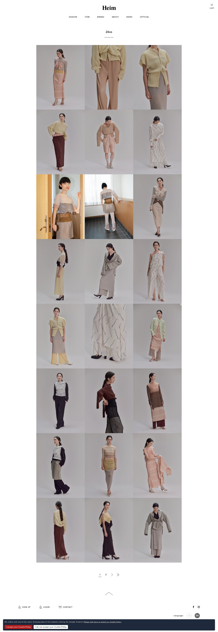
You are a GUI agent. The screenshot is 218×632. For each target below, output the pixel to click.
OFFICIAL (144, 17)
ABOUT (115, 17)
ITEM (87, 17)
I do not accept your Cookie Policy (51, 627)
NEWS (129, 17)
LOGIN (45, 607)
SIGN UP (24, 607)
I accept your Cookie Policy (18, 627)
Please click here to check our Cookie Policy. (103, 622)
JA (189, 616)
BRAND (100, 17)
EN (197, 616)
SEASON (73, 17)
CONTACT (66, 607)
